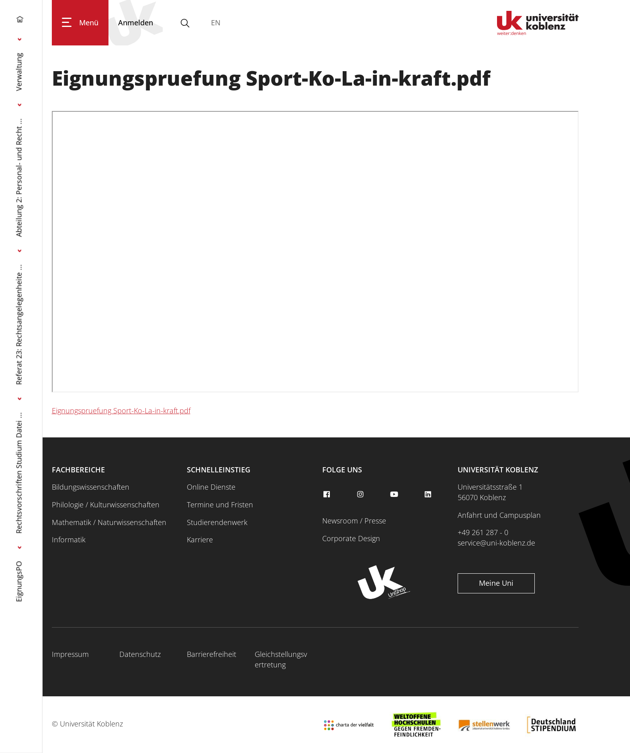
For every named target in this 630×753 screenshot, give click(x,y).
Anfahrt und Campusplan (499, 515)
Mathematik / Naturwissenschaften (109, 522)
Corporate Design (351, 538)
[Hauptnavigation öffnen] (80, 22)
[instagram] (361, 494)
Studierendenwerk (217, 522)
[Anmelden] (135, 22)
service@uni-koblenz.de (496, 543)
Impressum (70, 654)
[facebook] (327, 494)
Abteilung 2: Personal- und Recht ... (19, 177)
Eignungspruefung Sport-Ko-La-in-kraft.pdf (121, 410)
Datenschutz (140, 654)
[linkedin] (429, 494)
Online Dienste (211, 487)
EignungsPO (19, 581)
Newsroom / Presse (354, 520)
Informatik (69, 539)
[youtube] (395, 494)
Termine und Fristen (220, 504)
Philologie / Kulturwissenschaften (106, 504)
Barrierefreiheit (211, 654)
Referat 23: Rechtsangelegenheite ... (19, 324)
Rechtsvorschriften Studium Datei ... (19, 472)
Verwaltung (19, 72)
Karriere (200, 539)
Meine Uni (496, 583)
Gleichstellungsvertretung (281, 659)
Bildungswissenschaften (90, 487)
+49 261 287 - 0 (483, 532)
